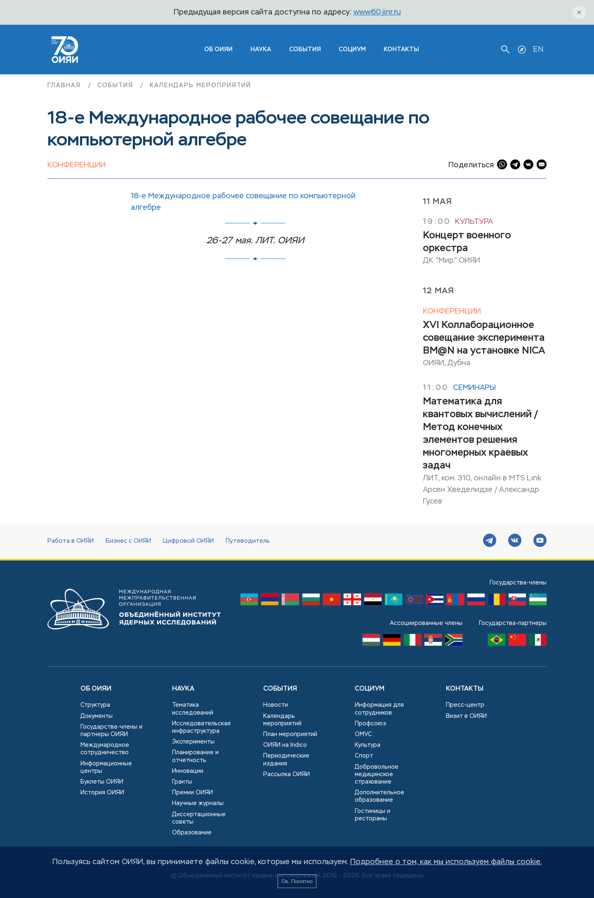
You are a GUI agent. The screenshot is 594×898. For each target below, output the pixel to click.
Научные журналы (198, 803)
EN (538, 49)
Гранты (182, 782)
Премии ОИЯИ (192, 793)
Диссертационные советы (199, 818)
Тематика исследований (192, 708)
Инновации (187, 771)
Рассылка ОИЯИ (286, 774)
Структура (95, 705)
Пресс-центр (465, 705)
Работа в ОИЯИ (70, 541)
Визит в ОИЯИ (466, 716)
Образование (192, 833)
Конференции (76, 165)
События (305, 49)
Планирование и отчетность (195, 756)
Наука (260, 49)
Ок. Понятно (297, 881)
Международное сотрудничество (104, 748)
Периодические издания (286, 759)
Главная (65, 85)
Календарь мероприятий (201, 85)
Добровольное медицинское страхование (376, 774)
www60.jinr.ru (377, 12)
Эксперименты (193, 742)
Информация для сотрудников (379, 708)
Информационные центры (106, 767)
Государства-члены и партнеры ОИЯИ (111, 730)
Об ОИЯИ (95, 689)
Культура (474, 222)
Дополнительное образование (379, 796)
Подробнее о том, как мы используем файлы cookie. (446, 862)
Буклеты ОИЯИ (101, 782)
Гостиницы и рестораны (372, 815)
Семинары (474, 388)
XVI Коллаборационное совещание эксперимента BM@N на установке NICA (484, 338)
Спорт (364, 756)
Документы (96, 716)
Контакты (401, 49)
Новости (275, 705)
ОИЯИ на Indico (285, 745)
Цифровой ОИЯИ (188, 541)
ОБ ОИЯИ (218, 49)
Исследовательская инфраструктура (201, 727)
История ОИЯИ (102, 793)
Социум (352, 49)
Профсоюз (370, 724)
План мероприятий (290, 734)
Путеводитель (248, 541)
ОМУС (363, 734)
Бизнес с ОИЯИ (128, 541)
